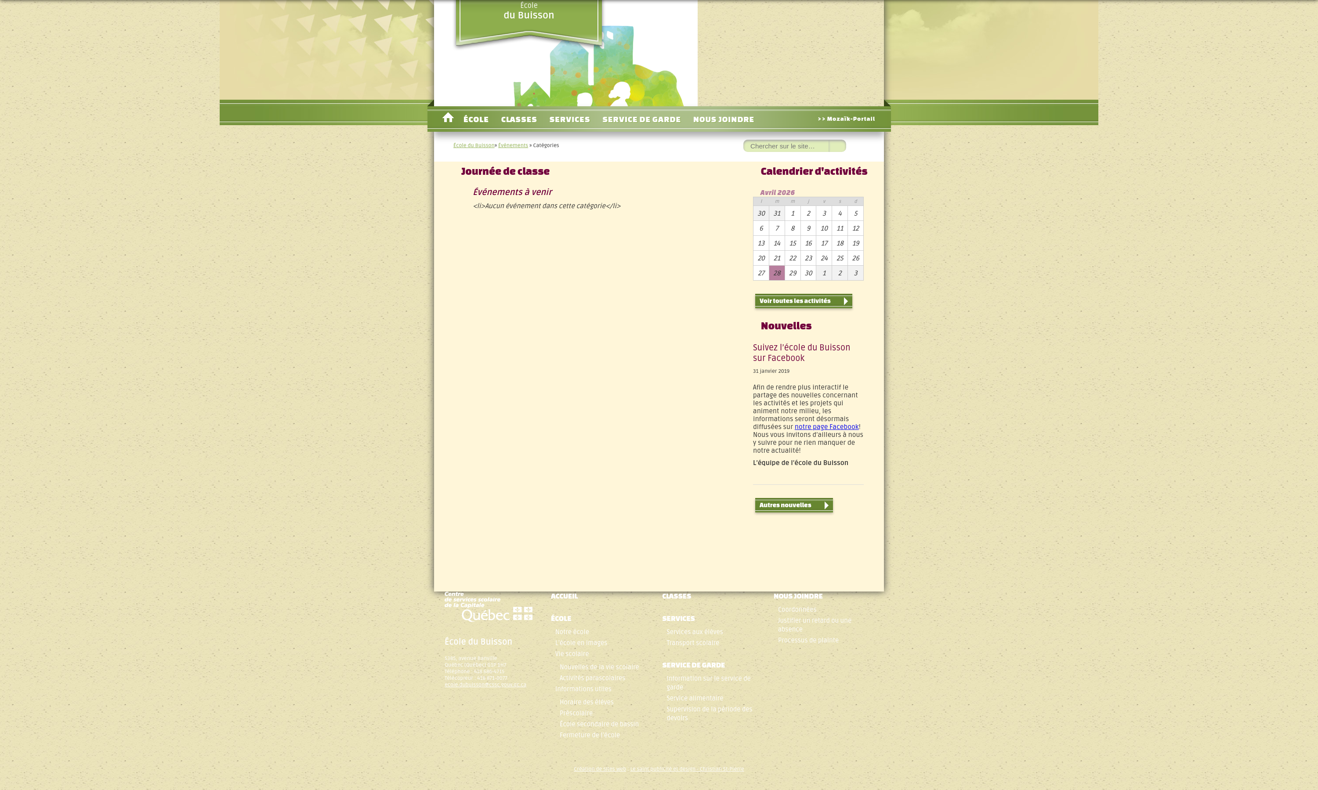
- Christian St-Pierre (719, 769)
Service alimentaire (694, 698)
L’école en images (581, 643)
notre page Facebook (827, 427)
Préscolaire (576, 713)
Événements (513, 145)
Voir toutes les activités (804, 301)
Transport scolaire (692, 643)
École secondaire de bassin (599, 724)
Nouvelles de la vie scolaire (599, 667)
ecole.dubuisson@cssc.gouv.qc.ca (485, 685)
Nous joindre (723, 119)
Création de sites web (600, 769)
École (529, 11)
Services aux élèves (694, 632)
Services (570, 119)
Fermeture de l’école (590, 735)
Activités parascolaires (592, 678)
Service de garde (641, 119)
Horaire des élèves (587, 702)
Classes (519, 119)
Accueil (447, 119)
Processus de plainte (808, 640)
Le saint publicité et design (663, 769)
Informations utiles (583, 689)
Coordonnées (797, 609)
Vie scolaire (572, 654)
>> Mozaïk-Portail (846, 118)
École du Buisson (474, 145)
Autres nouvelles (794, 505)
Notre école (572, 632)
